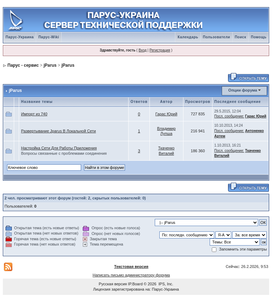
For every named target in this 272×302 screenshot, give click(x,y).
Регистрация (159, 50)
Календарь (187, 37)
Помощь (258, 37)
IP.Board (135, 284)
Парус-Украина (20, 37)
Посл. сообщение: (229, 116)
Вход (142, 50)
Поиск (240, 37)
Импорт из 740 (34, 114)
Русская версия (113, 284)
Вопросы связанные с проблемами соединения (64, 153)
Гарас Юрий (166, 114)
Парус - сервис (23, 65)
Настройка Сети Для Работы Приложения (59, 148)
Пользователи (216, 37)
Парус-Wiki (48, 37)
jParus (50, 65)
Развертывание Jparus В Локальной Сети (58, 131)
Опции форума (242, 90)
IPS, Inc (165, 284)
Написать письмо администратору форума (131, 275)
